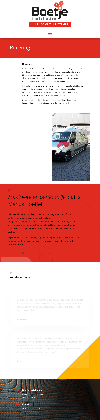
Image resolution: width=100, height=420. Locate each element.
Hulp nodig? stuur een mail (50, 24)
